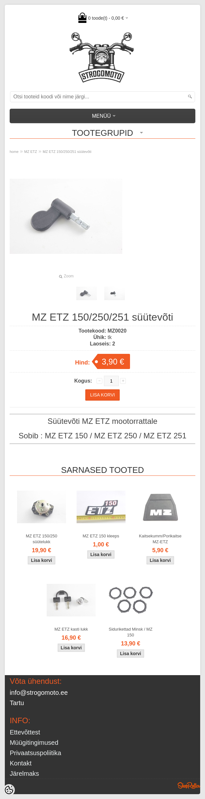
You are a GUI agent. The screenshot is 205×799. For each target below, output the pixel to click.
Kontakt (21, 763)
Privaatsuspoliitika (35, 752)
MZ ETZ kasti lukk (71, 629)
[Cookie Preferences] (9, 790)
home (14, 152)
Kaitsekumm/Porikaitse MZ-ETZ (160, 539)
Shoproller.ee (189, 785)
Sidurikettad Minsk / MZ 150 (131, 632)
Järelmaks (24, 773)
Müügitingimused (34, 742)
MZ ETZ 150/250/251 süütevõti (67, 152)
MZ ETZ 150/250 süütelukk (41, 539)
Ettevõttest (25, 732)
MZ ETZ (30, 152)
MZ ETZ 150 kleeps (101, 536)
